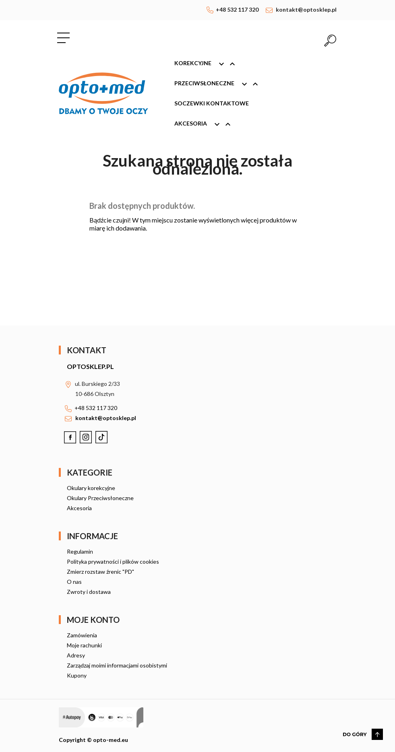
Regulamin (80, 551)
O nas (74, 581)
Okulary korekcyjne (91, 487)
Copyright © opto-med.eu (93, 739)
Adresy (76, 655)
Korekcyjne (208, 64)
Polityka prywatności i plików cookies (113, 561)
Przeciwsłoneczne (219, 84)
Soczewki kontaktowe (211, 103)
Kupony (77, 675)
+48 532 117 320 (237, 9)
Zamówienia (82, 635)
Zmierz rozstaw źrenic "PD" (100, 571)
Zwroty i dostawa (89, 591)
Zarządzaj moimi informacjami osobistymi (117, 665)
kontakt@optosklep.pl (306, 9)
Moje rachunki (84, 645)
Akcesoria (206, 124)
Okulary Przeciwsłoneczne (100, 497)
